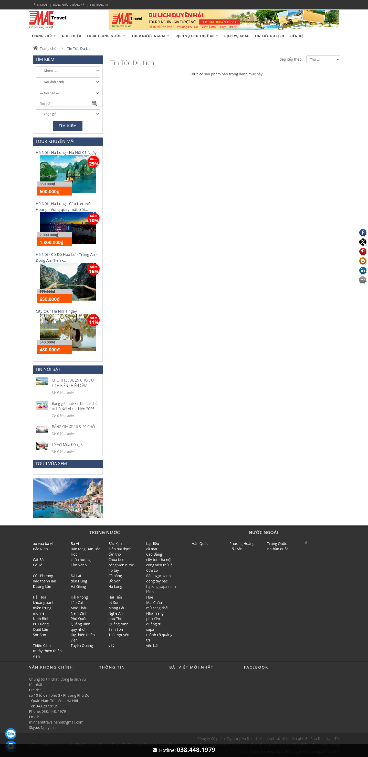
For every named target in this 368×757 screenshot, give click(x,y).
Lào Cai (77, 602)
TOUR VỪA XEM (51, 463)
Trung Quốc (277, 543)
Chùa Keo (116, 559)
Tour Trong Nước (106, 36)
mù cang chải (157, 607)
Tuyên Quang (82, 645)
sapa (150, 629)
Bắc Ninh (40, 548)
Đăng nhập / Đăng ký (68, 5)
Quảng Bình (80, 624)
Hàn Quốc (200, 543)
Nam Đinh (79, 613)
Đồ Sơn (115, 581)
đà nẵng (115, 575)
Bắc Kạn (115, 543)
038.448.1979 (196, 749)
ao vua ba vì (43, 543)
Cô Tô (38, 565)
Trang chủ (44, 36)
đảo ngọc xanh (158, 575)
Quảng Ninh (119, 624)
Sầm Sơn (116, 629)
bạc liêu (152, 543)
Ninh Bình (41, 618)
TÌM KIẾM (45, 59)
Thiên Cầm (42, 645)
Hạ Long (115, 586)
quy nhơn (79, 629)
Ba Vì (75, 543)
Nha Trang (155, 613)
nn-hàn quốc (278, 548)
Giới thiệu (71, 36)
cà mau (152, 548)
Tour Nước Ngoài (150, 36)
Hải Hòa (39, 597)
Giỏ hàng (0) (99, 5)
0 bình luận (63, 392)
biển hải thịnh (120, 548)
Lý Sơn (114, 602)
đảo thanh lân (44, 581)
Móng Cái (116, 607)
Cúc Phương (43, 575)
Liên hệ (296, 36)
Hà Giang (78, 586)
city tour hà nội (158, 559)
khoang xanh (44, 602)
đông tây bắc (156, 581)
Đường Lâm (42, 586)
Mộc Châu (79, 607)
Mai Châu (154, 602)
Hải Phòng (79, 597)
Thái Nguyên (119, 634)
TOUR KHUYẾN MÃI (55, 141)
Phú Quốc (79, 618)
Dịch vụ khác (236, 36)
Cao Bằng (154, 554)
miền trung (42, 607)
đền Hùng (79, 581)
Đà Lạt (76, 575)
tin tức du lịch (270, 36)
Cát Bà (38, 559)
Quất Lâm (41, 629)
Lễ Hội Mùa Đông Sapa (70, 444)
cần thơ (115, 554)
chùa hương (81, 559)
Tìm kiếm (68, 125)
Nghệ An (116, 613)
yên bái (152, 645)
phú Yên (153, 618)
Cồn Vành (79, 565)
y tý (111, 645)
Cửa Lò (152, 570)
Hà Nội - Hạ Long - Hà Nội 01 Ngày (66, 152)
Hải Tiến (115, 597)
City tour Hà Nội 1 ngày (56, 311)
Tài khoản (39, 5)
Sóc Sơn (39, 634)
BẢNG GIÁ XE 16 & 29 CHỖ (73, 426)
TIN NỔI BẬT (48, 369)
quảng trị (153, 624)
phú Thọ (115, 618)
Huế (149, 597)
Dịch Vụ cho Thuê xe (197, 36)
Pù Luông (41, 624)
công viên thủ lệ (159, 565)
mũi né (39, 613)
